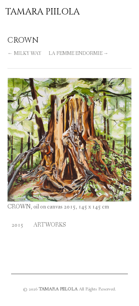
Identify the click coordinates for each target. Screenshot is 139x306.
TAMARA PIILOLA (43, 12)
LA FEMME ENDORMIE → (79, 53)
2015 (17, 225)
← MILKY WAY (24, 53)
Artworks (49, 225)
